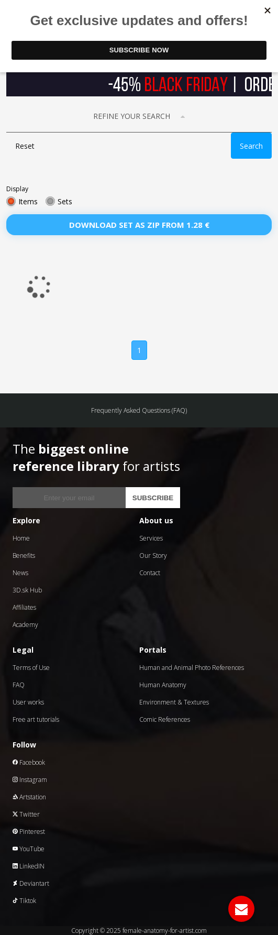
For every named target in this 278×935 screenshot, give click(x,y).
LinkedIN (29, 866)
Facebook (29, 762)
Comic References (164, 719)
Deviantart (31, 883)
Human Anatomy (162, 684)
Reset (25, 146)
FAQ (19, 684)
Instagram (30, 779)
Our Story (153, 555)
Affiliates (24, 607)
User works (28, 702)
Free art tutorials (36, 719)
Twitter (26, 814)
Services (151, 538)
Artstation (29, 797)
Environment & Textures (174, 702)
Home (21, 538)
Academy (25, 624)
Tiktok (24, 900)
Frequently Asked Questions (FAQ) (139, 410)
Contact (149, 572)
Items (28, 201)
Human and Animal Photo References (191, 667)
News (20, 572)
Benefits (24, 555)
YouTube (29, 848)
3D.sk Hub (27, 590)
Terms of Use (31, 667)
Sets (65, 201)
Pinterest (29, 831)
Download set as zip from (139, 224)
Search (251, 146)
